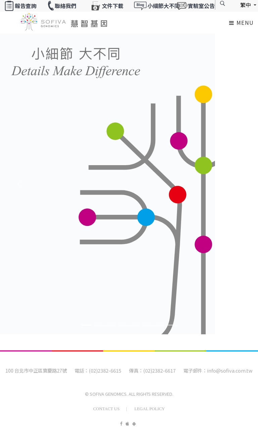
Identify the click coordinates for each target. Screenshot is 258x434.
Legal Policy (149, 408)
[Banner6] (159, 325)
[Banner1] (99, 325)
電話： (82, 370)
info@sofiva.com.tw (230, 370)
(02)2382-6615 (105, 370)
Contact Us (106, 408)
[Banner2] (111, 325)
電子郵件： (195, 370)
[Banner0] (87, 325)
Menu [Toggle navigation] (241, 22)
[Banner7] (171, 325)
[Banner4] (135, 325)
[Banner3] (123, 325)
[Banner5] (147, 325)
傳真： (136, 370)
